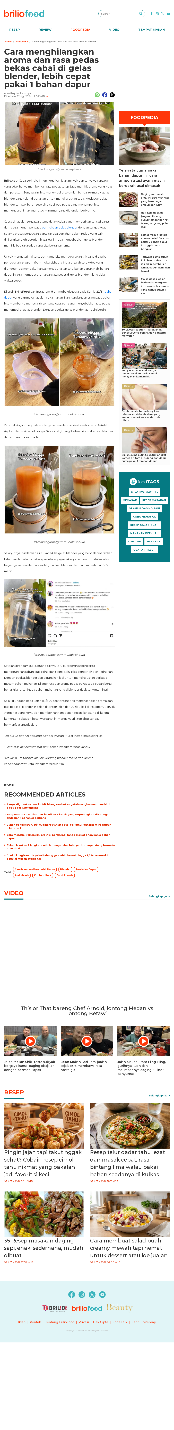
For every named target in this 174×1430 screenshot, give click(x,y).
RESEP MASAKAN (154, 500)
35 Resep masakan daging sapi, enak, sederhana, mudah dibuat (43, 1248)
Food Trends (64, 875)
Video (114, 30)
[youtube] (168, 13)
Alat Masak (22, 875)
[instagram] (157, 13)
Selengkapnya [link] (158, 896)
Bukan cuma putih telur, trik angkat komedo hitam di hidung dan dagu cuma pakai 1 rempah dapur (144, 458)
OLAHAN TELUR (144, 549)
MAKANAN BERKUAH (144, 533)
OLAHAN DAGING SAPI (144, 508)
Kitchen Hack (42, 875)
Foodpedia (80, 30)
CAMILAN (134, 541)
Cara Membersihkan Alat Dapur (35, 869)
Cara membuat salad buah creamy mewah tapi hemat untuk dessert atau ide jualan (129, 1248)
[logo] (24, 13)
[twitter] (162, 13)
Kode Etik (119, 1322)
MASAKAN (154, 541)
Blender (65, 869)
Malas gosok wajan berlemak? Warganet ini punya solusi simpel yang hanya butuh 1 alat (155, 286)
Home (8, 41)
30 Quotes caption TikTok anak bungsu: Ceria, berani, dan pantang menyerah (144, 332)
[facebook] (151, 13)
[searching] (140, 13)
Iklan (22, 1322)
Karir (135, 1322)
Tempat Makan (151, 30)
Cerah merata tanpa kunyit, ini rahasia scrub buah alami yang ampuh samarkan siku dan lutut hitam (142, 416)
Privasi (84, 1322)
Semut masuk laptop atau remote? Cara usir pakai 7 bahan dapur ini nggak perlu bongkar (155, 242)
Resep (14, 30)
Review (45, 30)
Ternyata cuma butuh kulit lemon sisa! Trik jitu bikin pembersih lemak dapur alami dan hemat (155, 264)
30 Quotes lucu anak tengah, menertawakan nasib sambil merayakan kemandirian (140, 373)
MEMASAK (130, 500)
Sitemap (149, 1322)
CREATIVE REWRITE (144, 491)
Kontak (35, 1322)
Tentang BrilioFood (59, 1322)
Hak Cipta (100, 1322)
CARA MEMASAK (144, 516)
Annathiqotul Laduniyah (18, 93)
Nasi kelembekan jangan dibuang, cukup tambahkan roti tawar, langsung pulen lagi (155, 220)
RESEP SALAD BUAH (144, 525)
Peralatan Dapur (86, 869)
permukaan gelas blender (59, 227)
